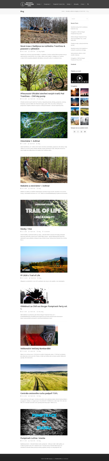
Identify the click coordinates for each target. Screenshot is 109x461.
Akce (40, 99)
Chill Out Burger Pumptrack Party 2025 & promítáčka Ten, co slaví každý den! (79, 38)
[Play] (72, 82)
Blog (40, 51)
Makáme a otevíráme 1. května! (35, 185)
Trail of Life (32, 51)
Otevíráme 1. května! (30, 141)
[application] (80, 78)
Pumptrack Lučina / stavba (32, 438)
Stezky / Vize (26, 229)
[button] (88, 4)
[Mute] (84, 82)
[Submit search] (87, 18)
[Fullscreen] (86, 82)
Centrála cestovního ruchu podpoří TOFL (39, 393)
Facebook (66, 458)
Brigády (43, 51)
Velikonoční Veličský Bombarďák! (35, 348)
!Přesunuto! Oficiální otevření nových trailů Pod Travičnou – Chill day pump (42, 94)
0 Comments (47, 231)
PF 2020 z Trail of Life (30, 275)
